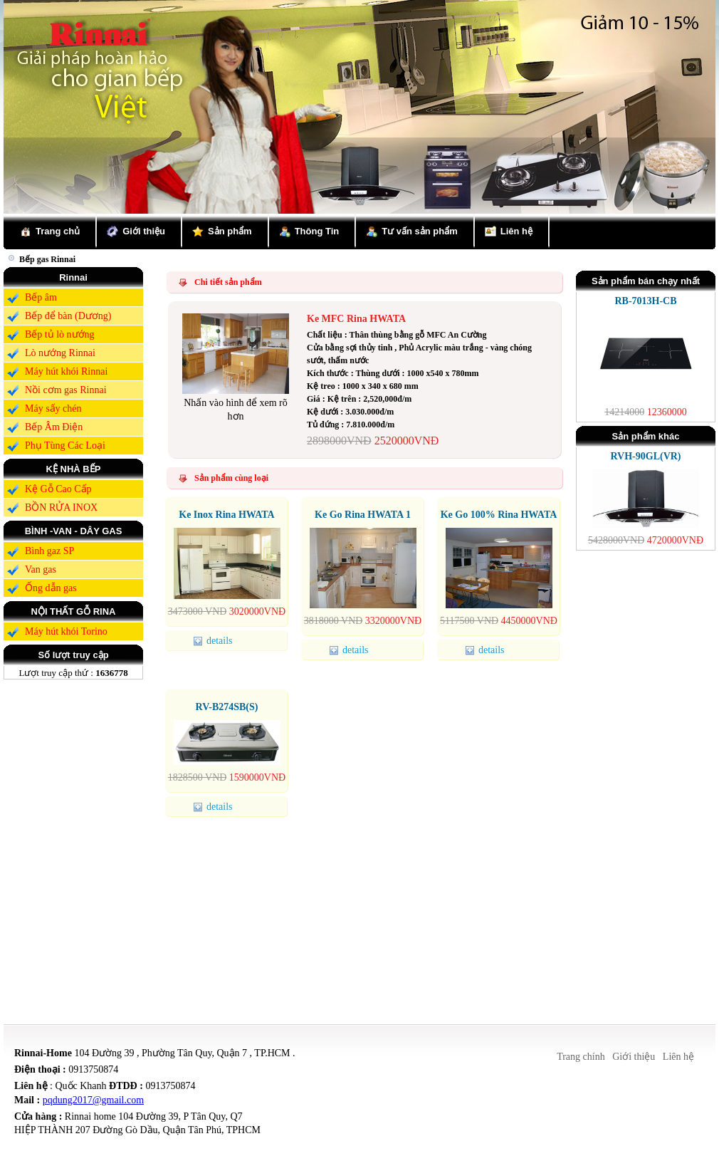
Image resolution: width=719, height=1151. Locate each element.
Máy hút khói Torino (66, 631)
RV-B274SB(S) (227, 707)
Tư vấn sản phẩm (420, 231)
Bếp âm (41, 297)
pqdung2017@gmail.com (93, 1100)
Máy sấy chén (53, 408)
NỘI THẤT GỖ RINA (73, 611)
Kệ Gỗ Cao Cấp (58, 489)
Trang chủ (58, 231)
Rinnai (73, 277)
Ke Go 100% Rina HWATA (499, 514)
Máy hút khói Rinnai (66, 371)
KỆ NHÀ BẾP (73, 469)
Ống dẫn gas (51, 588)
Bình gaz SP (49, 551)
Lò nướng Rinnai (60, 353)
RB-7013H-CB (645, 301)
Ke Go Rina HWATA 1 (363, 514)
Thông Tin (317, 231)
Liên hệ (516, 231)
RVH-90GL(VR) (645, 456)
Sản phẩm (230, 231)
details (215, 640)
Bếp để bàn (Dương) (68, 316)
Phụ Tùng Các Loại (65, 445)
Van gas (40, 569)
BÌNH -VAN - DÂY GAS (73, 531)
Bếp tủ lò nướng (60, 334)
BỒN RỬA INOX (61, 507)
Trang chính (581, 1056)
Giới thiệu (143, 231)
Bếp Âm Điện (54, 427)
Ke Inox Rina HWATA (226, 514)
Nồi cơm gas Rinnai (66, 390)
